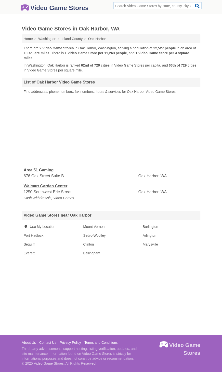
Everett (29, 253)
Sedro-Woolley (94, 235)
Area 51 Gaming (39, 170)
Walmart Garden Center (45, 186)
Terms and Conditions (101, 342)
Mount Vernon (93, 227)
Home (28, 39)
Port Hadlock (33, 235)
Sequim (29, 244)
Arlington (149, 235)
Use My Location (39, 227)
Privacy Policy (70, 342)
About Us (29, 342)
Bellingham (91, 253)
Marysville (150, 244)
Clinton (88, 244)
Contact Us (47, 342)
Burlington (150, 227)
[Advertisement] (111, 130)
